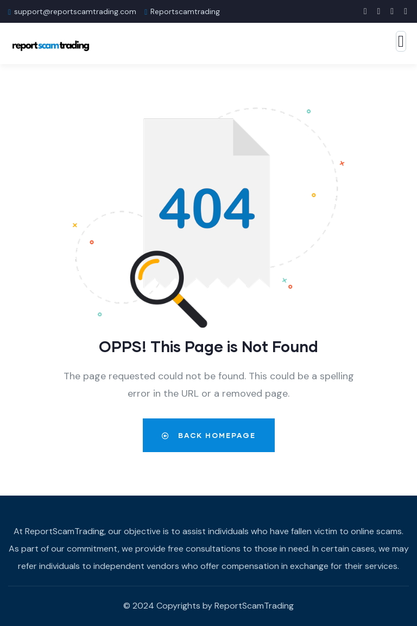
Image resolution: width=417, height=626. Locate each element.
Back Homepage (209, 435)
